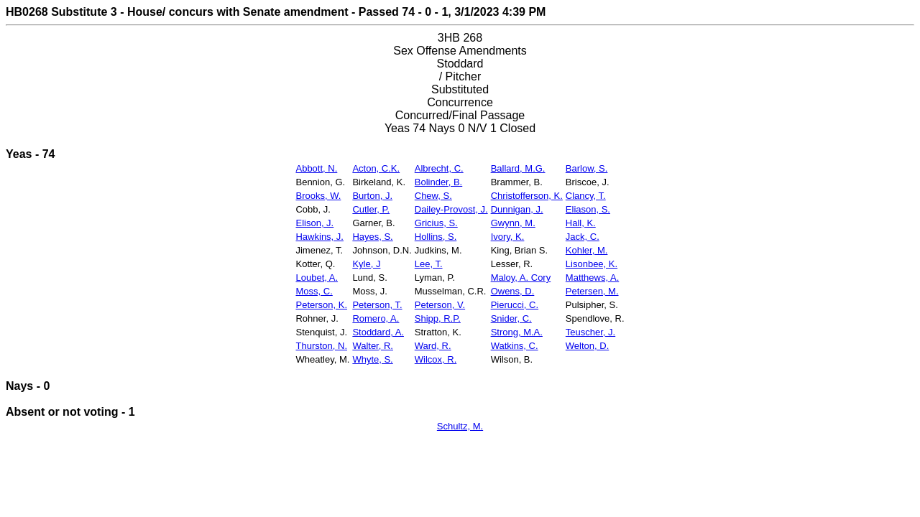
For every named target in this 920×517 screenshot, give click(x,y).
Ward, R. (433, 345)
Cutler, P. (371, 209)
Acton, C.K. (376, 168)
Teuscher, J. (590, 332)
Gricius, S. (436, 223)
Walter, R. (372, 345)
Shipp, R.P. (438, 318)
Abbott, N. (316, 168)
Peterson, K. (321, 304)
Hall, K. (581, 223)
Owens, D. (513, 291)
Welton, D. (587, 345)
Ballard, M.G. (518, 168)
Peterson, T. (377, 304)
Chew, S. (433, 195)
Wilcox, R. (436, 359)
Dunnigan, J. (517, 209)
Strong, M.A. (517, 332)
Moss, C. (313, 291)
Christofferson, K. (527, 195)
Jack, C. (582, 236)
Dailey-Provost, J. (451, 209)
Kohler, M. (587, 250)
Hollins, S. (436, 236)
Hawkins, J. (319, 236)
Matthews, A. (592, 277)
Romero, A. (375, 318)
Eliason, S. (588, 209)
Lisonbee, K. (591, 263)
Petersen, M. (592, 291)
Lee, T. (429, 263)
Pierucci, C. (514, 304)
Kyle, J (366, 263)
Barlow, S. (587, 168)
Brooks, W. (318, 195)
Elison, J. (314, 223)
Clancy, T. (586, 195)
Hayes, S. (372, 236)
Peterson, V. (440, 304)
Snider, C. (511, 318)
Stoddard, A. (378, 332)
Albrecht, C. (439, 168)
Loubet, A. (316, 277)
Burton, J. (372, 195)
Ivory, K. (508, 236)
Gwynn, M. (513, 223)
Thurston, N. (321, 345)
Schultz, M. (460, 426)
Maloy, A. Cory (521, 277)
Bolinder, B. (439, 182)
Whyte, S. (372, 359)
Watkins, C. (514, 345)
